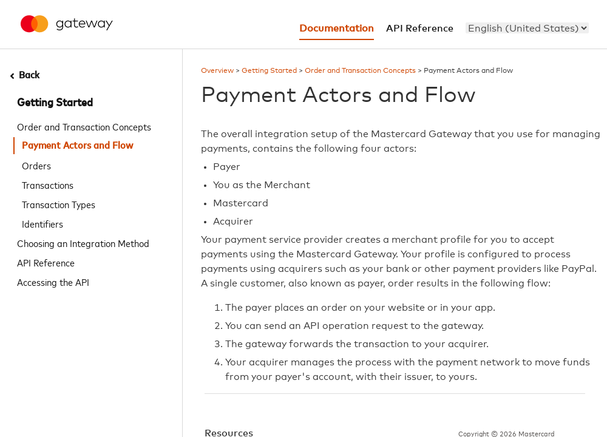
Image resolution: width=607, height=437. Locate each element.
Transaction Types (58, 204)
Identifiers (42, 223)
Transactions (47, 184)
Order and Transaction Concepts (84, 126)
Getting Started (55, 103)
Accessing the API (53, 281)
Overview (217, 71)
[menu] (527, 27)
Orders (36, 165)
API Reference (46, 262)
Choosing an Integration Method (83, 242)
